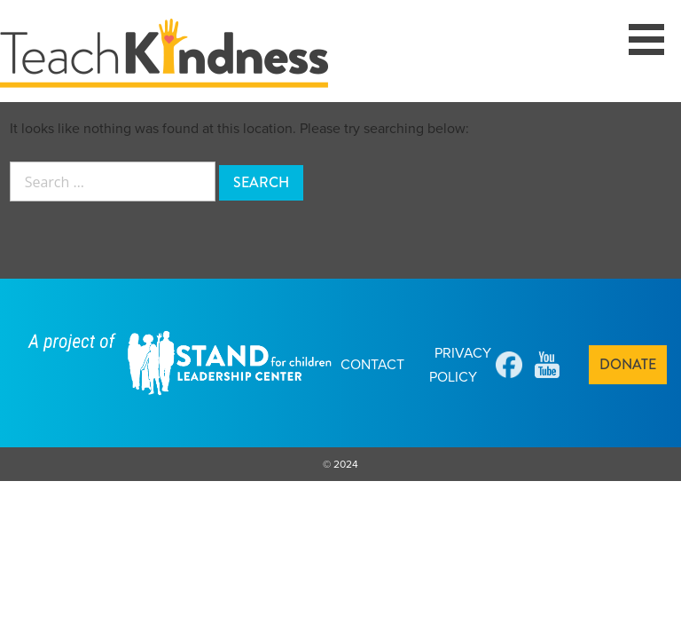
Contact (372, 364)
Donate (627, 364)
